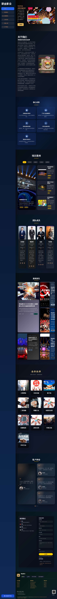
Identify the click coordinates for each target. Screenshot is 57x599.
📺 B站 (28, 576)
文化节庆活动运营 (33, 582)
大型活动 (41, 162)
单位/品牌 (40, 532)
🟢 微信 (23, 576)
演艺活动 (29, 162)
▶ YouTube (34, 576)
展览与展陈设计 (32, 583)
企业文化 (45, 582)
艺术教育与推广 (32, 584)
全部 (24, 162)
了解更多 (20, 24)
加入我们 (45, 585)
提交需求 (45, 554)
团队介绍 (18, 582)
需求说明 (40, 540)
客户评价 (18, 585)
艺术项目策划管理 (33, 585)
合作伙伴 (18, 584)
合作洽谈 (45, 583)
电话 (39, 549)
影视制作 (35, 162)
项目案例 (18, 583)
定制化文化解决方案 (33, 586)
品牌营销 (47, 162)
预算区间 (40, 528)
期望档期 (40, 519)
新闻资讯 (18, 586)
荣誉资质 (45, 586)
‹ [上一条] (18, 485)
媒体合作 (45, 584)
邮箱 (39, 536)
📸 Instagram (41, 576)
